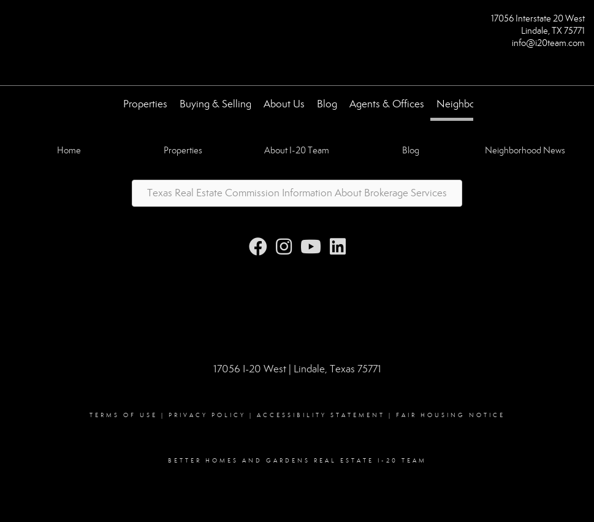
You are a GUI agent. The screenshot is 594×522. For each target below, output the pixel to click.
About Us (284, 104)
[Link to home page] (12, 22)
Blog (327, 104)
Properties (145, 104)
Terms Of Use (123, 415)
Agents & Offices (386, 104)
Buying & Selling (215, 104)
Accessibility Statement (321, 415)
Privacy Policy (207, 415)
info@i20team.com (548, 42)
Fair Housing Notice (450, 415)
